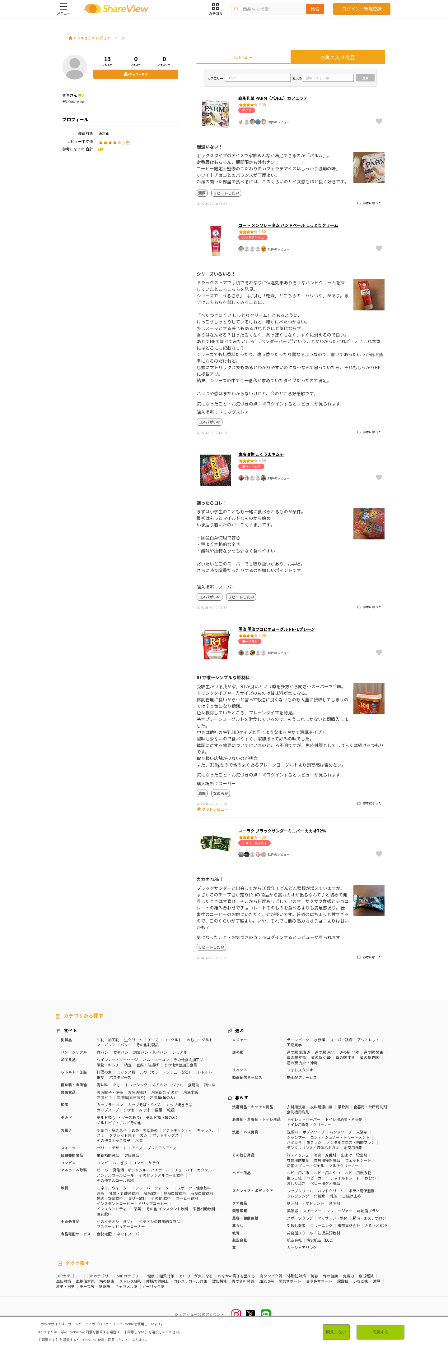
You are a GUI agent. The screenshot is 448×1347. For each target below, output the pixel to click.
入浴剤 (361, 1131)
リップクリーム (300, 1190)
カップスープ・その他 (115, 1109)
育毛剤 (334, 1203)
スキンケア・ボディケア (252, 1190)
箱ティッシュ (298, 1154)
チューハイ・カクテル (193, 1169)
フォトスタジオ (300, 1069)
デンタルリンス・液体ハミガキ (313, 1147)
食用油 (193, 1084)
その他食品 (70, 1221)
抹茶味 (104, 1286)
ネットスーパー (130, 1233)
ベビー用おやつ (327, 1172)
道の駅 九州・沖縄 (302, 1062)
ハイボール (160, 1169)
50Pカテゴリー (129, 1275)
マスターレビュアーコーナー (121, 1226)
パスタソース (120, 1077)
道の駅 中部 (296, 1057)
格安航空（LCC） (321, 1240)
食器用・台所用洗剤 (370, 1106)
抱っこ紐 (294, 1177)
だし (116, 1084)
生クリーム (133, 1039)
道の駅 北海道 (298, 1052)
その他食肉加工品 (188, 1059)
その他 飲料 (161, 1198)
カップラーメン (110, 1104)
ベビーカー (315, 1177)
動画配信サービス (247, 1077)
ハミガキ (294, 1142)
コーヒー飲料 (187, 1198)
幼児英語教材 (329, 1232)
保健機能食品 (72, 1155)
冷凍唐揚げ (137, 1092)
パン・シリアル (74, 1052)
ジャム (177, 1084)
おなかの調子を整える (236, 1275)
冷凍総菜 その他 (164, 1092)
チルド (66, 1117)
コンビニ (68, 1162)
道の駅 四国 (370, 1057)
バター (126, 1044)
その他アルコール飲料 (115, 1180)
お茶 (100, 1193)
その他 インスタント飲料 (167, 1208)
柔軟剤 (343, 1106)
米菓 (139, 1140)
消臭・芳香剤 (325, 1154)
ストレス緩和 (130, 1281)
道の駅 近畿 (321, 1057)
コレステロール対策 (190, 1281)
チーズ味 (87, 1286)
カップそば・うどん (144, 1104)
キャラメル (206, 1130)
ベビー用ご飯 (298, 1172)
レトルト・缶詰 (74, 1071)
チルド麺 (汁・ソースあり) (119, 1117)
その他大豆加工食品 (180, 1064)
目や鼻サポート (319, 1281)
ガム (143, 1135)
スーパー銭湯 (341, 1039)
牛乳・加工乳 (108, 1039)
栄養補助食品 (108, 1155)
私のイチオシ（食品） (115, 1221)
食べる (70, 1030)
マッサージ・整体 (333, 1218)
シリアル (179, 1052)
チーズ (152, 1039)
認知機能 (219, 1281)
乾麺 (171, 1109)
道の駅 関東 (373, 1052)
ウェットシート (358, 1160)
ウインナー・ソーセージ (117, 1059)
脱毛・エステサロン (369, 1218)
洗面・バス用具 (245, 1131)
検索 (315, 9)
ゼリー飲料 (137, 1198)
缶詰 (100, 1077)
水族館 (319, 1039)
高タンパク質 (271, 1275)
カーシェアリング (302, 1247)
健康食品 (131, 1155)
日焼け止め (351, 1195)
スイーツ (68, 1147)
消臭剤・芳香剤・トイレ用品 (256, 1119)
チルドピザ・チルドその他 (119, 1122)
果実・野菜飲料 (110, 1198)
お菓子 (66, 1130)
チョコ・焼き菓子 (112, 1130)
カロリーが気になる (196, 1275)
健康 (151, 1275)
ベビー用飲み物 (358, 1172)
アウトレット (368, 1039)
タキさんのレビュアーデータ (101, 37)
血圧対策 (63, 1281)
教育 (236, 1232)
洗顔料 (292, 1131)
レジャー (239, 1039)
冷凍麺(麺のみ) (162, 1097)
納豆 (128, 1064)
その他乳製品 (147, 1044)
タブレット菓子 (122, 1135)
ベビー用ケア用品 (325, 1183)
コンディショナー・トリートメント (340, 1137)
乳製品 (66, 1039)
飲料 (64, 1187)
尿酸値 (342, 1281)
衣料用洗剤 (296, 1106)
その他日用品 (243, 1154)
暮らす (242, 1097)
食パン (102, 1052)
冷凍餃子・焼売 (110, 1092)
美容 (314, 1275)
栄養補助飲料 (204, 1208)
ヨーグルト (172, 1039)
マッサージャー (339, 1210)
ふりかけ (159, 1084)
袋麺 (158, 1109)
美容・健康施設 (245, 1218)
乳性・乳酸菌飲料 (124, 1193)
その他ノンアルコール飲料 (161, 1175)
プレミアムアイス (161, 1147)
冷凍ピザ (104, 1097)
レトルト (204, 1071)
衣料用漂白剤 (321, 1106)
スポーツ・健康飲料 (194, 1187)
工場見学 (294, 1044)
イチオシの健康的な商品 (159, 1221)
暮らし (237, 1225)
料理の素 (104, 1071)
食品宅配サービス (76, 1233)
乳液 (334, 1195)
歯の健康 (106, 1281)
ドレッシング (136, 1084)
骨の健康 (330, 1275)
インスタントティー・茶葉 (119, 1208)
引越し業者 (296, 1225)
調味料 (102, 1084)
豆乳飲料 (104, 1213)
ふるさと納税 (376, 1225)
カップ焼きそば (179, 1104)
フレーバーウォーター (154, 1187)
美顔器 (292, 1210)
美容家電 (239, 1210)
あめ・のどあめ (145, 1130)
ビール (102, 1169)
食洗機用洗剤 (298, 1111)
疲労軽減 (366, 1275)
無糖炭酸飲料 (175, 1193)
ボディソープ (313, 1131)
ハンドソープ (340, 1131)
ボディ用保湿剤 (362, 1190)
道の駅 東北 (324, 1052)
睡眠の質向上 (157, 1281)
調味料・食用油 (74, 1084)
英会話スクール (300, 1232)
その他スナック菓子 (113, 1140)
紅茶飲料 (151, 1193)
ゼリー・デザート (112, 1147)
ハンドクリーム (331, 1190)
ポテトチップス (165, 1135)
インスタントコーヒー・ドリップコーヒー (132, 1203)
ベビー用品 (241, 1172)
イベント (239, 1069)
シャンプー (296, 1137)
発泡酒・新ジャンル (129, 1169)
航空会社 (239, 1240)
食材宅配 (104, 1233)
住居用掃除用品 (327, 1160)
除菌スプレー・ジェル (305, 1165)
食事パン (120, 1052)
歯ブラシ (313, 1142)
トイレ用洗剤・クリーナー (309, 1124)
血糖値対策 (85, 1281)
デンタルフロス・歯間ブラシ (350, 1142)
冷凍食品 (68, 1092)
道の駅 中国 (345, 1057)
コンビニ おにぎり (112, 1162)
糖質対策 (166, 1275)
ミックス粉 (126, 1071)
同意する (380, 1332)
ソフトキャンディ (177, 1130)
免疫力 (348, 1275)
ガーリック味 (153, 1286)
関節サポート (290, 1281)
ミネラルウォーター (113, 1187)
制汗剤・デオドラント (305, 1203)
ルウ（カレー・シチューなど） (166, 1071)
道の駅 (237, 1052)
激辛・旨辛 (65, 1286)
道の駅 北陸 (349, 1052)
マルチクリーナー (344, 1165)
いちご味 (360, 1281)
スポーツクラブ (300, 1218)
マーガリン (106, 1044)
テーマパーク (298, 1039)
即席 (64, 1104)
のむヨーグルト (200, 1039)
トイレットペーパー (303, 1119)
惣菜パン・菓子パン (150, 1052)
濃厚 (376, 1281)
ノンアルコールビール (115, 1175)
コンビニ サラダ (146, 1162)
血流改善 (266, 1281)
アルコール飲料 (74, 1169)
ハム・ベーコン (156, 1059)
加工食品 (68, 1059)
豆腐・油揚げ (147, 1064)
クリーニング (321, 1225)
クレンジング (298, 1195)
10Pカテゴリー (69, 1275)
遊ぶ (239, 1030)
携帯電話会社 (349, 1225)
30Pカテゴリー (99, 1275)
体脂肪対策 (296, 1275)
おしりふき (296, 1183)
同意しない (336, 1332)
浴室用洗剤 (353, 1147)
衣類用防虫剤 (298, 1160)
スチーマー (312, 1210)
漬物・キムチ (108, 1064)
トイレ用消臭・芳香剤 (343, 1119)
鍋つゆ (209, 1084)
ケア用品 (239, 1203)
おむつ (370, 1177)
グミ (100, 1135)
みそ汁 (144, 1109)
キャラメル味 (126, 1286)
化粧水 (319, 1195)
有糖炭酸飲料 (202, 1193)
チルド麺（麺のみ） (163, 1117)
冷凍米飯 (190, 1092)
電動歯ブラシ (368, 1210)
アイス (137, 1147)
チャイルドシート (345, 1177)
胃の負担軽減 (243, 1281)
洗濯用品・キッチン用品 (252, 1106)
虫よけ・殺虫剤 (354, 1154)
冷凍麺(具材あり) (131, 1097)
